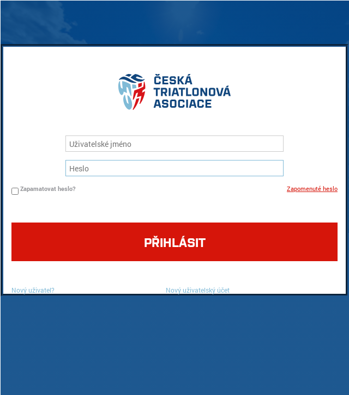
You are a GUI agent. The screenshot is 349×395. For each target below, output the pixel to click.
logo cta (174, 94)
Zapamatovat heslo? (47, 188)
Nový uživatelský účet (198, 290)
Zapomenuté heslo (312, 188)
